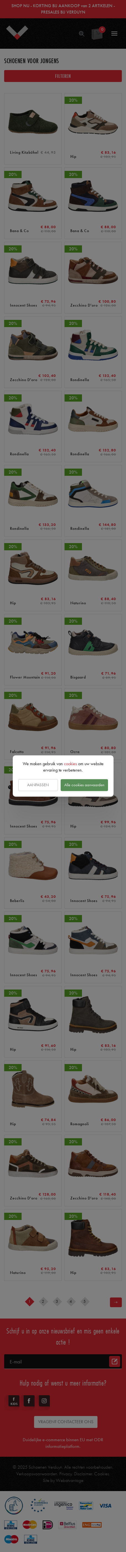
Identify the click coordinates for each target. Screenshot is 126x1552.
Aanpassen (38, 785)
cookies (70, 764)
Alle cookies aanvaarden (84, 785)
